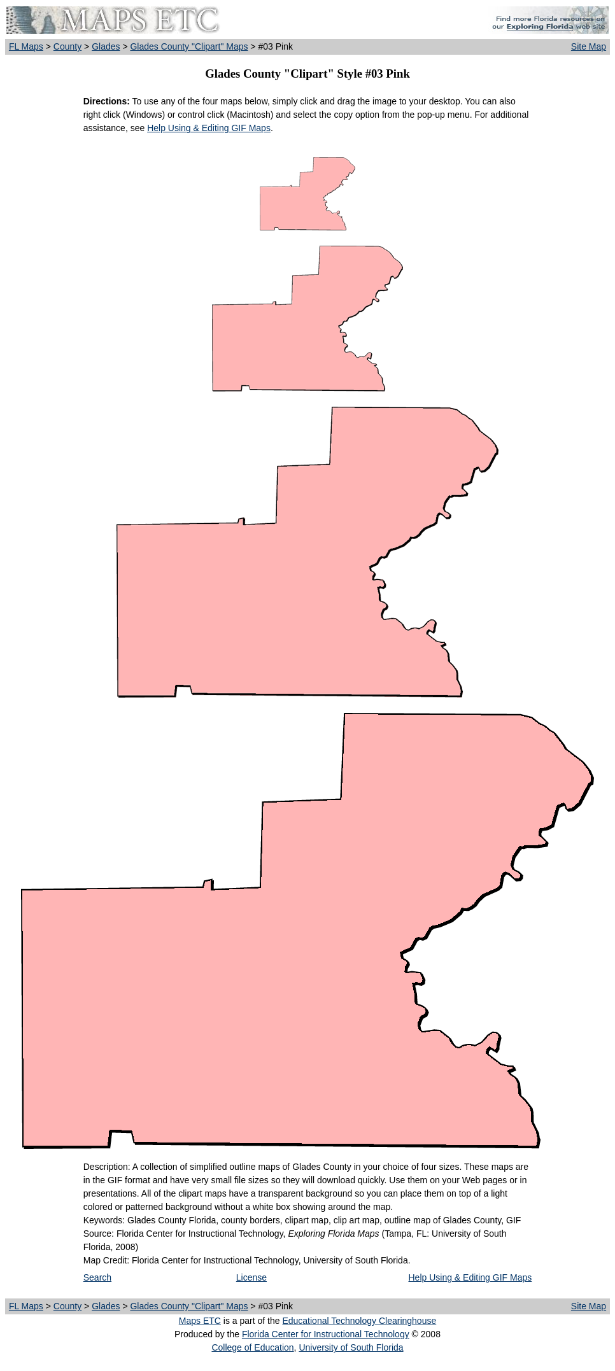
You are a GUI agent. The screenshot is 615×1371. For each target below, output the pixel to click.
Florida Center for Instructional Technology (325, 1334)
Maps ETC (200, 1321)
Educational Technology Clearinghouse (359, 1321)
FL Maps (26, 46)
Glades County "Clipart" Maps (189, 46)
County (67, 46)
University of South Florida (351, 1347)
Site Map (588, 46)
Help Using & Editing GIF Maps (209, 128)
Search (97, 1277)
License (251, 1277)
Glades (106, 46)
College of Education (252, 1347)
